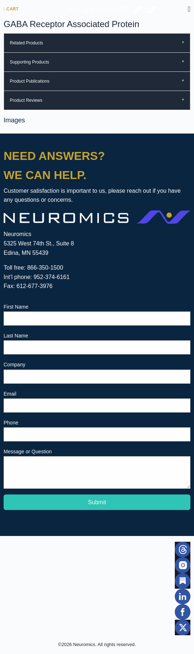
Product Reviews (26, 100)
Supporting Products (29, 62)
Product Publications (29, 81)
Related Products (26, 42)
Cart (11, 9)
